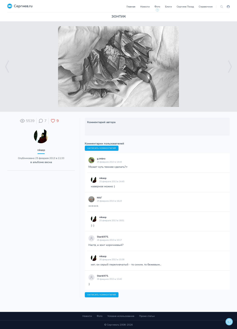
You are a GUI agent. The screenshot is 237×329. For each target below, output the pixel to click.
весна (48, 162)
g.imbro (101, 158)
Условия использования (120, 316)
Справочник (206, 6)
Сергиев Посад (185, 6)
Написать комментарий (101, 148)
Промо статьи (147, 316)
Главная (131, 6)
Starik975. (103, 236)
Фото (157, 6)
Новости (145, 6)
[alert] (229, 321)
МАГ (99, 197)
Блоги (168, 6)
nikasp (41, 150)
